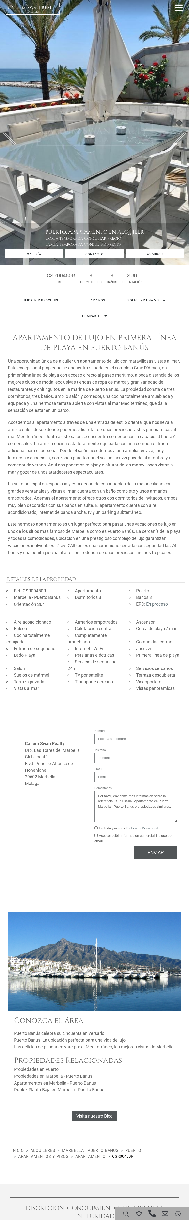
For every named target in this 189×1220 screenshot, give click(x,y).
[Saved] (139, 1213)
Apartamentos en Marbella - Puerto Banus (55, 1082)
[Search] (126, 1213)
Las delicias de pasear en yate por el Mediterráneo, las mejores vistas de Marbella (93, 1046)
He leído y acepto (126, 828)
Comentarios (103, 788)
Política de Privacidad (142, 828)
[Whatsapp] (178, 1213)
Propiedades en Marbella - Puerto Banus (53, 1075)
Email (98, 769)
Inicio (18, 1149)
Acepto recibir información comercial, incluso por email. (133, 838)
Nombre (99, 731)
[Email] (165, 1213)
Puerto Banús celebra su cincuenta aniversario (59, 1033)
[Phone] (152, 1213)
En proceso (157, 604)
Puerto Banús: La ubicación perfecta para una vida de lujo (70, 1039)
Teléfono (100, 750)
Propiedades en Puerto (36, 1068)
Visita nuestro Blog (94, 1114)
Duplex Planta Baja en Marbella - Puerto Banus (59, 1088)
